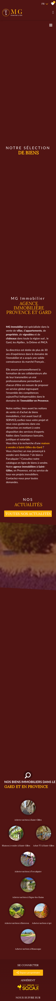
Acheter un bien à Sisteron (17, 923)
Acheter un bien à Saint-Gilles (28, 820)
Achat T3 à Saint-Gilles (43, 845)
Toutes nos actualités (28, 514)
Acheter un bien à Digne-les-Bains (28, 897)
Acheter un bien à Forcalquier (28, 871)
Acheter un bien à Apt (42, 923)
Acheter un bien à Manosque (28, 949)
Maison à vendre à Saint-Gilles (16, 845)
